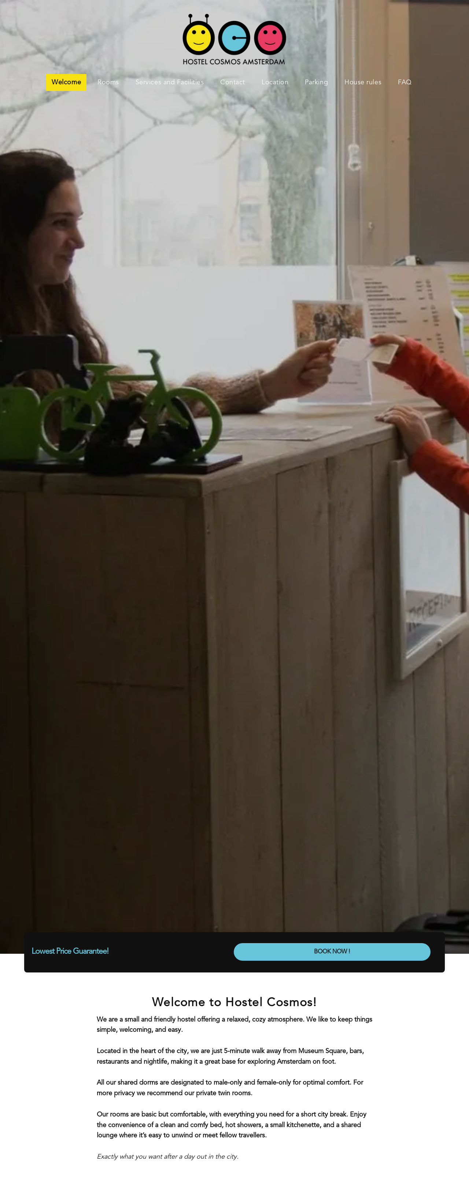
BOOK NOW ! (332, 952)
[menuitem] (69, 82)
